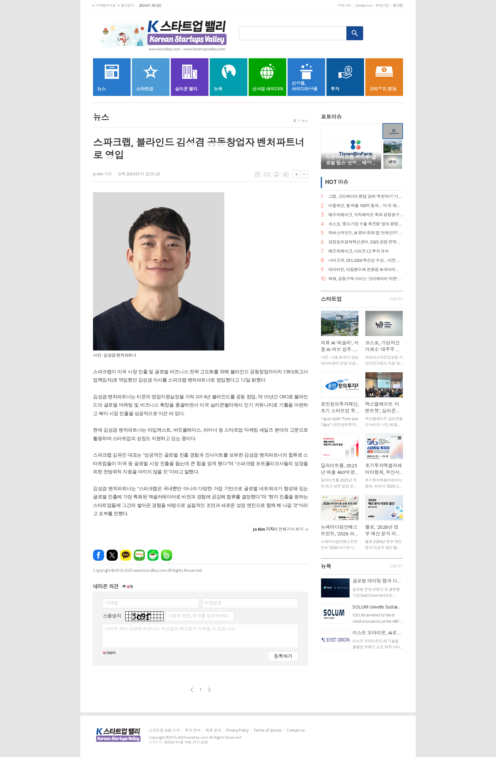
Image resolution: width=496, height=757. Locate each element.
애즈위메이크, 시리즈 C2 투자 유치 (358, 251)
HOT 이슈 (336, 182)
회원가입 (382, 5)
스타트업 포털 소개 (164, 730)
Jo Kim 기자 (102, 174)
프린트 (276, 174)
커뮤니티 (344, 5)
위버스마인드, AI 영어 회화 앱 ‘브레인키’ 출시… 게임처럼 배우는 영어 (365, 233)
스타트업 (331, 299)
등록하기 (283, 656)
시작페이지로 (106, 5)
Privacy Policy (237, 730)
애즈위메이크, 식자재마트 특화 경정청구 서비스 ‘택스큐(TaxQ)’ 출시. (365, 215)
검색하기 (354, 33)
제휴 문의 (213, 730)
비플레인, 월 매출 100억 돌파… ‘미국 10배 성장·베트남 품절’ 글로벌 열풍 (365, 205)
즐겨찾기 (127, 5)
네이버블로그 (139, 555)
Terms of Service (268, 730)
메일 (267, 174)
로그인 (398, 5)
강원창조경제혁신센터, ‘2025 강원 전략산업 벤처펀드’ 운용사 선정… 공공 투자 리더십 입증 (365, 242)
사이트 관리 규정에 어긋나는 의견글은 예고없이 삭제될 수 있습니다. (170, 629)
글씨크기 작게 (304, 174)
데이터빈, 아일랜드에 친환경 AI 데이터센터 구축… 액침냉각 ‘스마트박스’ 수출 (365, 269)
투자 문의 (192, 730)
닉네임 (111, 603)
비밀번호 (213, 603)
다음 (209, 689)
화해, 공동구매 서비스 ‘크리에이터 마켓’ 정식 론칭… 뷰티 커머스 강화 (365, 278)
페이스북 (98, 555)
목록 (257, 174)
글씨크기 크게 (297, 174)
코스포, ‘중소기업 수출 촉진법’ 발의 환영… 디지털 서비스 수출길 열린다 (365, 224)
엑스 (112, 555)
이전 (191, 689)
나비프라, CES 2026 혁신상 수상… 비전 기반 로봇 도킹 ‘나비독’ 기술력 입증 (365, 260)
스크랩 (286, 174)
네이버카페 (152, 555)
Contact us (363, 5)
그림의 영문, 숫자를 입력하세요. (198, 616)
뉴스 (304, 120)
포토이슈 (331, 116)
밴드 (166, 555)
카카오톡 (125, 555)
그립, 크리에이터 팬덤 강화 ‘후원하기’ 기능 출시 (365, 196)
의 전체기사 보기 (278, 529)
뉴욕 (326, 566)
